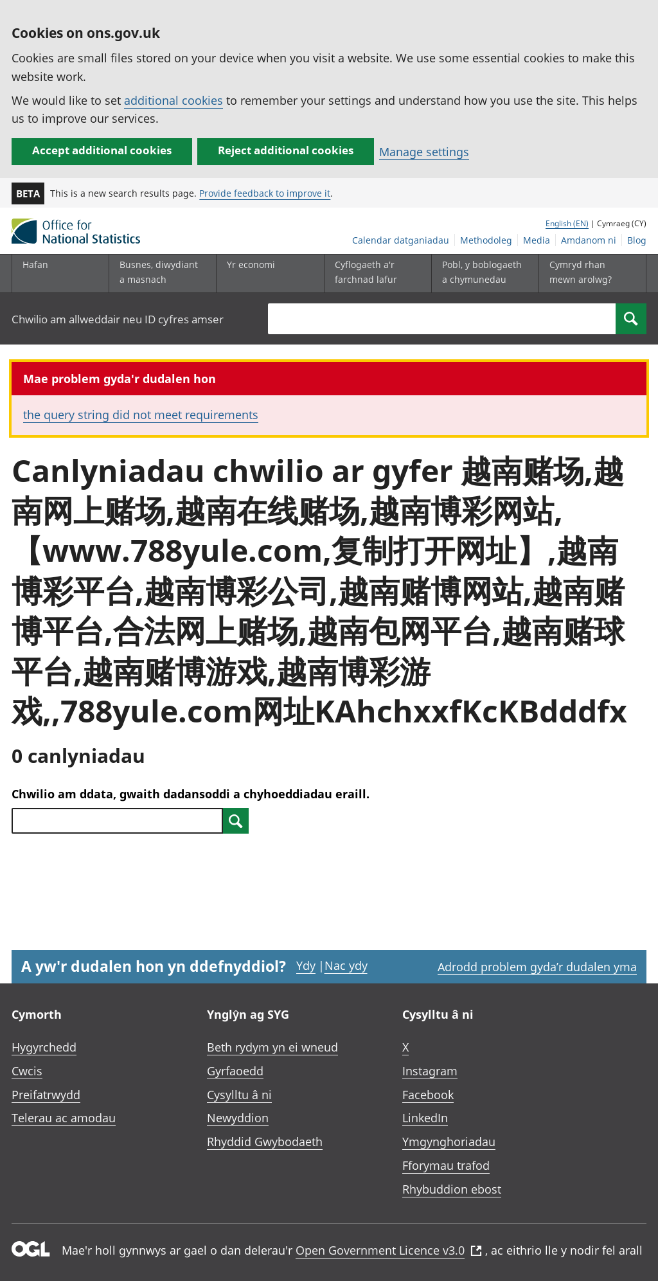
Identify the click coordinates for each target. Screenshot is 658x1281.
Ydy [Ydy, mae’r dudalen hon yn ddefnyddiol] (306, 965)
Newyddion (238, 1117)
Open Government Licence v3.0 (389, 1250)
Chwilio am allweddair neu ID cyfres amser (118, 319)
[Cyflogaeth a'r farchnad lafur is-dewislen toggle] (375, 273)
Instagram (430, 1071)
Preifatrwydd (46, 1094)
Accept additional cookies (102, 150)
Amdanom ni (588, 240)
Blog (636, 240)
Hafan (35, 264)
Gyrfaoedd (235, 1071)
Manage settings (424, 151)
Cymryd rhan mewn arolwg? (580, 271)
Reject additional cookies (285, 150)
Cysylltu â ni (239, 1094)
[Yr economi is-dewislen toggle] (267, 273)
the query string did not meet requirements (140, 414)
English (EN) (567, 223)
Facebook (428, 1094)
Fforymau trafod (446, 1165)
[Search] (631, 318)
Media (536, 240)
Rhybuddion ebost (451, 1189)
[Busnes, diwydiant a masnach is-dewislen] (160, 273)
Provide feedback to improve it (264, 193)
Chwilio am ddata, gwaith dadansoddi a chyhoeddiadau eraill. (190, 794)
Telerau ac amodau (64, 1117)
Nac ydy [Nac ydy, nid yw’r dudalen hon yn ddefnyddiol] (346, 965)
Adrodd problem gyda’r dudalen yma (537, 966)
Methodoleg (486, 240)
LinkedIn (425, 1117)
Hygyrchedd (44, 1047)
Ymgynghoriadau (448, 1141)
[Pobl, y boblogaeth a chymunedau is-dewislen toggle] (482, 273)
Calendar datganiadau (400, 240)
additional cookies (173, 100)
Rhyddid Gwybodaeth (265, 1141)
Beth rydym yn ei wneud (272, 1047)
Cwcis (27, 1071)
